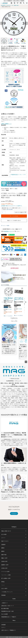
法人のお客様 (4, 614)
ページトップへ (26, 362)
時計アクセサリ (5, 541)
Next (26, 23)
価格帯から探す (5, 565)
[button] (2, 302)
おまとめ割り (4, 588)
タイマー (3, 537)
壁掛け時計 (16, 5)
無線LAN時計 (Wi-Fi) (6, 531)
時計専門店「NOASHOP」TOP (7, 5)
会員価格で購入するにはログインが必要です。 (12, 205)
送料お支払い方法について (7, 605)
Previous (1, 23)
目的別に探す (4, 561)
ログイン (3, 627)
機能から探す (4, 558)
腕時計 (2, 551)
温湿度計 (3, 544)
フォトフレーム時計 (6, 575)
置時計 (2, 548)
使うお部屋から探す (6, 578)
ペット (2, 585)
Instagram (14, 513)
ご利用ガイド (4, 603)
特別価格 (3, 595)
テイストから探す (5, 571)
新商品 (2, 581)
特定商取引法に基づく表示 (7, 611)
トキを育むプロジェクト (7, 592)
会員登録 (3, 624)
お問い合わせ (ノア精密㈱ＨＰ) (8, 630)
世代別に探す (4, 568)
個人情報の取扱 (5, 608)
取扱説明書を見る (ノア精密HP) (8, 617)
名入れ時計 (4, 534)
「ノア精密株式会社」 (6, 439)
